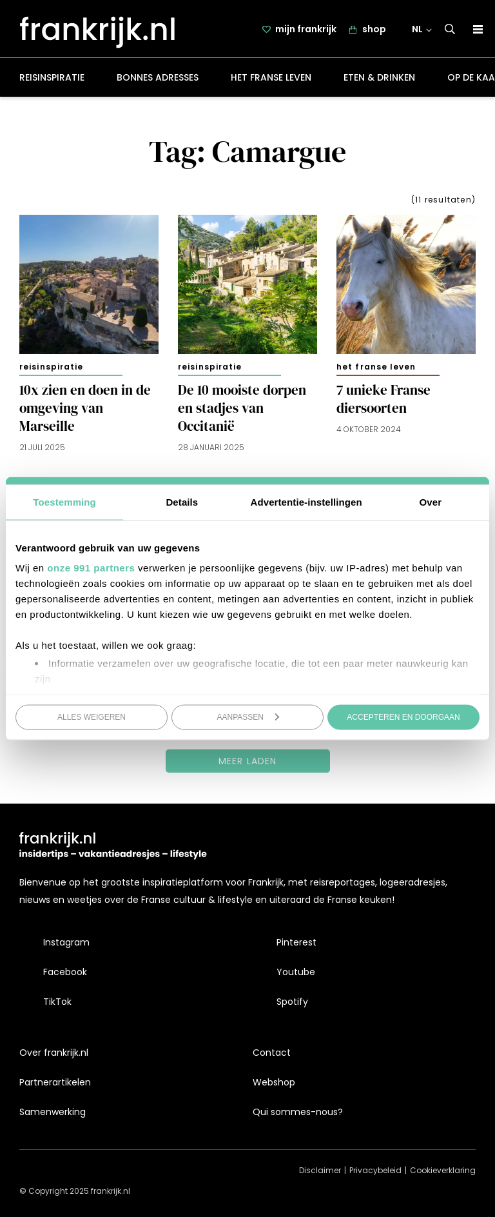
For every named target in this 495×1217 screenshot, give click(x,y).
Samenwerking (52, 1112)
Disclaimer (320, 1170)
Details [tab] (182, 501)
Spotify (292, 1002)
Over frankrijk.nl (53, 1052)
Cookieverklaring (443, 1170)
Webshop (274, 1082)
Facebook (65, 972)
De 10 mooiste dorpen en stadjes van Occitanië (242, 411)
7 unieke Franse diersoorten (383, 402)
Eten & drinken (379, 80)
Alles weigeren (91, 716)
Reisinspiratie (51, 80)
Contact (272, 1052)
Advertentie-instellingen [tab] (306, 501)
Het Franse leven (271, 80)
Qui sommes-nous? (298, 1112)
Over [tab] (431, 501)
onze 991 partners (91, 567)
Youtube (296, 972)
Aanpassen (248, 716)
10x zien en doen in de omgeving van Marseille (85, 411)
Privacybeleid (375, 1170)
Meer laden (247, 763)
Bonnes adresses (158, 80)
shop (375, 30)
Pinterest (296, 942)
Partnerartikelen (55, 1082)
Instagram (66, 942)
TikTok (57, 1002)
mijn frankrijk (306, 30)
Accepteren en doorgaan (403, 716)
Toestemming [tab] (64, 501)
